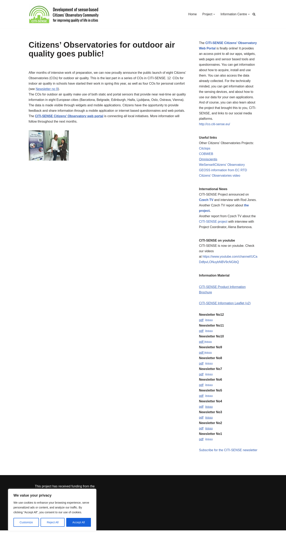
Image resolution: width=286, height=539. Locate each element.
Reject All (52, 522)
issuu (209, 322)
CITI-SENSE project (213, 223)
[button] (214, 14)
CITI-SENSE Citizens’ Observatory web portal (69, 116)
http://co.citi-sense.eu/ (214, 125)
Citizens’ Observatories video (220, 176)
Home (192, 14)
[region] (52, 510)
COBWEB (206, 155)
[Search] (253, 14)
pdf (201, 322)
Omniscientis (208, 160)
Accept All (78, 522)
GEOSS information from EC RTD (223, 171)
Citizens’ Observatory (230, 166)
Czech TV (206, 201)
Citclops (205, 149)
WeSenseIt (207, 166)
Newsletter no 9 (47, 89)
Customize (26, 522)
